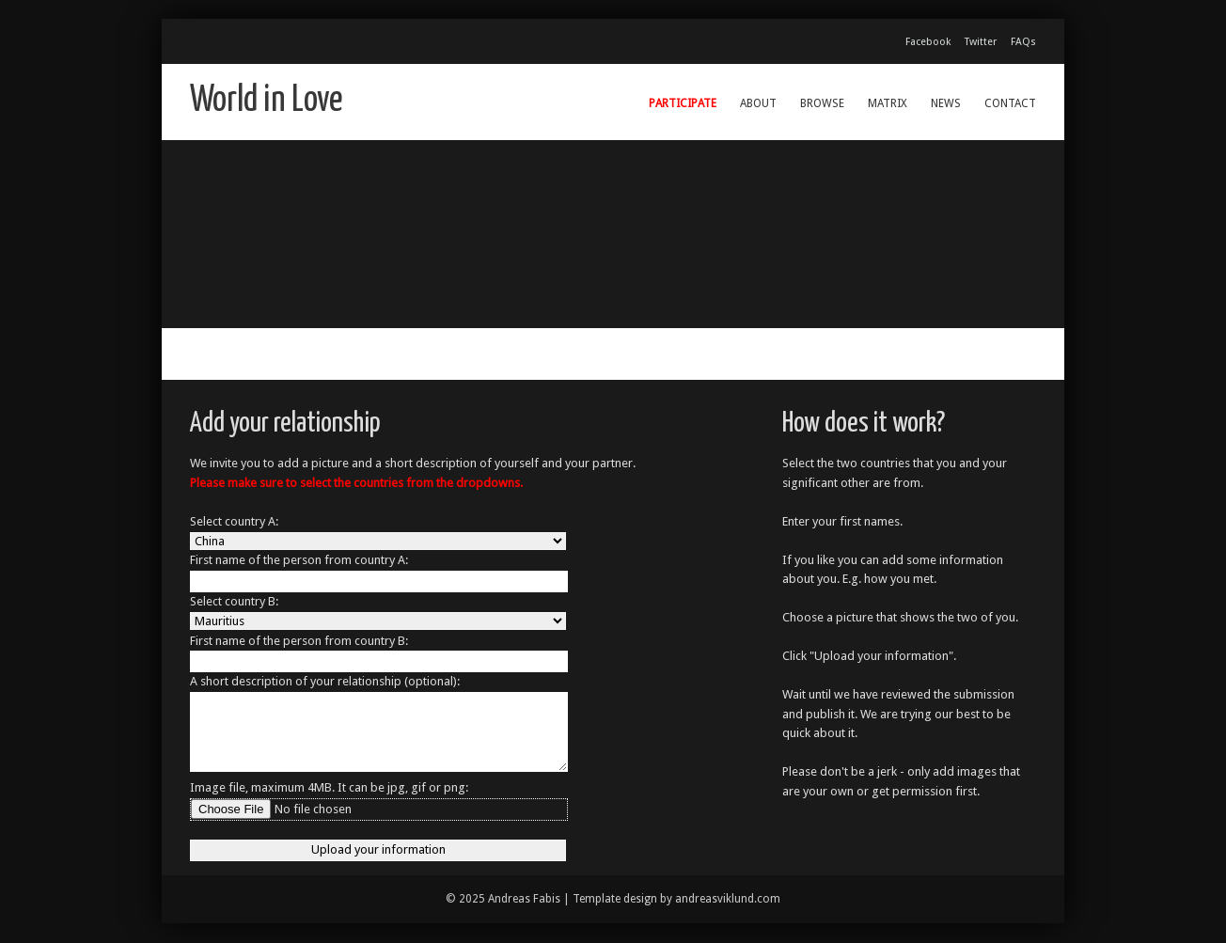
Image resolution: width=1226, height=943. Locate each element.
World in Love (266, 101)
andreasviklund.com (727, 898)
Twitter (981, 42)
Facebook (928, 42)
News (946, 103)
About (758, 103)
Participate (682, 103)
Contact (1010, 103)
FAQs (1023, 42)
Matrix (887, 103)
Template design (615, 898)
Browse (822, 103)
